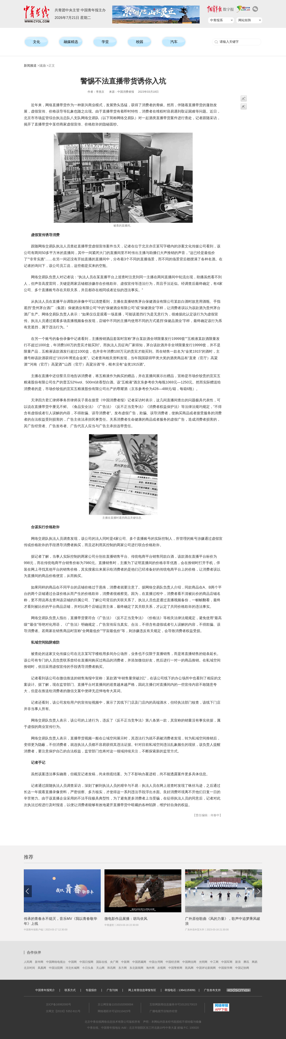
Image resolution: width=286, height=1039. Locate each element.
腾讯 (246, 961)
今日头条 (87, 967)
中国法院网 (56, 967)
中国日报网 (86, 961)
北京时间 (29, 967)
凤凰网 (42, 967)
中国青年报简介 (45, 990)
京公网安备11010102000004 (115, 1004)
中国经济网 (173, 961)
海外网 (150, 967)
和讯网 (111, 967)
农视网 (161, 967)
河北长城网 (72, 967)
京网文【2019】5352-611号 (63, 1011)
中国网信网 (189, 961)
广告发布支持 (227, 990)
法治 (42, 65)
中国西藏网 (139, 961)
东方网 (122, 967)
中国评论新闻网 (206, 967)
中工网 (214, 961)
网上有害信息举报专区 (142, 990)
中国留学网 (225, 967)
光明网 (203, 961)
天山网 (100, 967)
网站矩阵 (244, 20)
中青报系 (216, 20)
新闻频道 (30, 65)
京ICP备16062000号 (58, 1004)
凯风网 (189, 967)
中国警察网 (175, 967)
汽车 (174, 42)
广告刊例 (112, 990)
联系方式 (70, 990)
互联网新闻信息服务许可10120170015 (173, 1004)
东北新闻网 (136, 967)
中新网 (125, 961)
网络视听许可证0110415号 (114, 1011)
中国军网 (226, 961)
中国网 (72, 961)
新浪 (238, 961)
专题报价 (91, 990)
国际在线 (101, 961)
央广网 (114, 961)
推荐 (28, 857)
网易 (254, 961)
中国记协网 (242, 967)
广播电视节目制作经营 (163, 1011)
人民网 (28, 961)
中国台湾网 (156, 961)
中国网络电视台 (56, 961)
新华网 (39, 961)
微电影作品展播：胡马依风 (125, 919)
